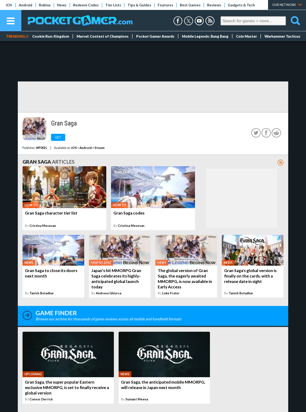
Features (165, 5)
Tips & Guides (139, 5)
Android (25, 5)
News (61, 5)
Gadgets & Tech (241, 5)
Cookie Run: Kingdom (50, 36)
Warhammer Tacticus (282, 36)
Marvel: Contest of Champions (103, 36)
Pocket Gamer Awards (155, 36)
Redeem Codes (86, 5)
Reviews (214, 5)
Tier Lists (113, 5)
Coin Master (246, 36)
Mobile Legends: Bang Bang (205, 36)
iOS (9, 5)
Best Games (190, 5)
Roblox (45, 5)
